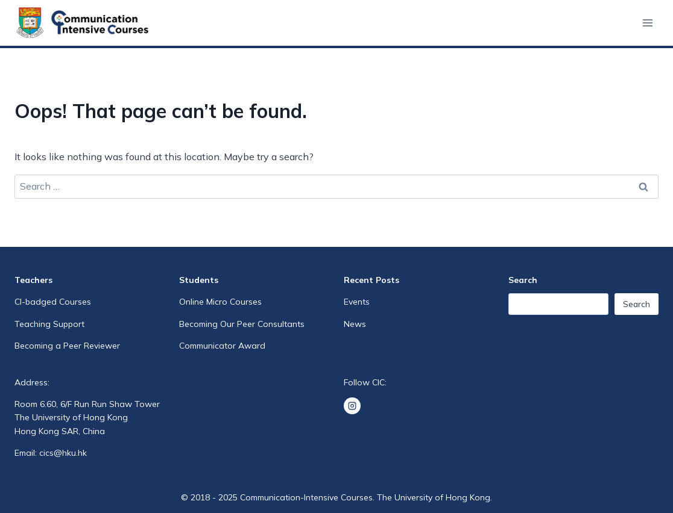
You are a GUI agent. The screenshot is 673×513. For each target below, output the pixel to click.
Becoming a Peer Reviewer (67, 345)
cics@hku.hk (63, 452)
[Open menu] (647, 22)
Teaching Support (49, 324)
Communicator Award (222, 345)
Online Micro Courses (220, 301)
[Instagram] (352, 405)
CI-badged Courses (52, 301)
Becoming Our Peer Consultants (242, 324)
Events (357, 301)
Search (636, 304)
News (355, 324)
